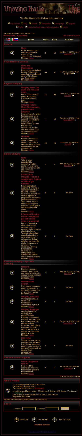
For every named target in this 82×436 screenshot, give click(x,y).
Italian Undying (12, 154)
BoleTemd (67, 166)
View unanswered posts (71, 35)
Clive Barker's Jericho (16, 62)
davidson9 (68, 368)
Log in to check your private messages (42, 27)
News (23, 48)
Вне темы (26, 338)
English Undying (13, 83)
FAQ (24, 24)
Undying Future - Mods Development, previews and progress (30, 108)
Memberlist (44, 24)
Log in (64, 27)
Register (70, 24)
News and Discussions (27, 67)
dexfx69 (68, 144)
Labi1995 (67, 96)
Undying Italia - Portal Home (15, 35)
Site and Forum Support (17, 357)
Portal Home (14, 24)
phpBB (37, 432)
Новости (25, 267)
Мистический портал (27, 282)
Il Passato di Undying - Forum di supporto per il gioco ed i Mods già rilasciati (31, 179)
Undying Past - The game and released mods (30, 89)
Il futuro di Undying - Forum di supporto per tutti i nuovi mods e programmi (30, 217)
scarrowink (68, 54)
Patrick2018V (68, 120)
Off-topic (25, 136)
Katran (31, 58)
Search (33, 24)
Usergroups (58, 24)
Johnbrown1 (39, 388)
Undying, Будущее (30, 309)
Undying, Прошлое (30, 297)
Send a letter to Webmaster (41, 425)
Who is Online (11, 381)
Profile (19, 27)
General (8, 44)
